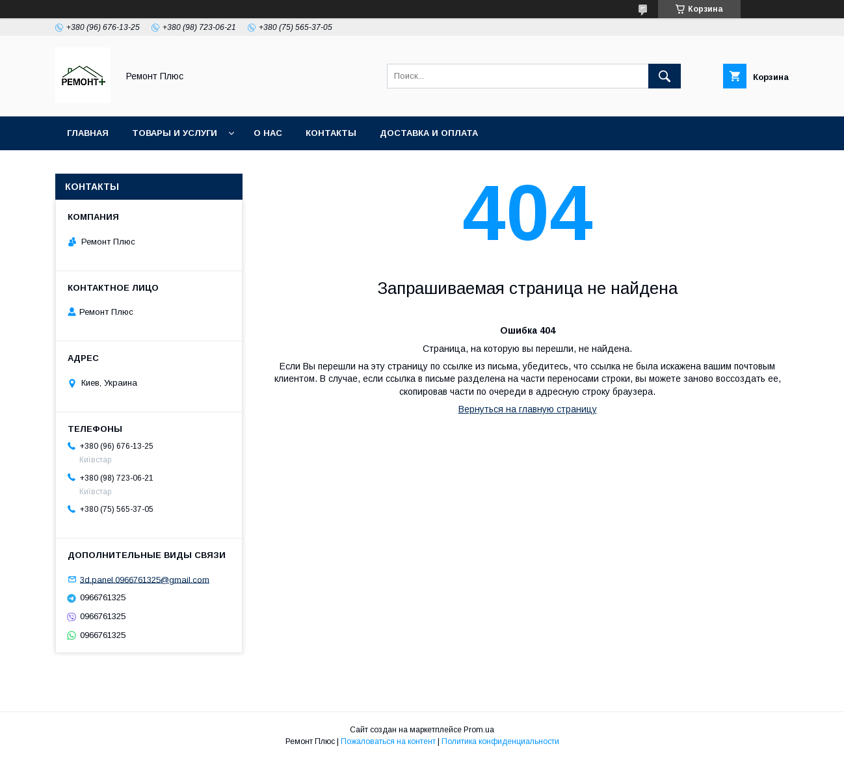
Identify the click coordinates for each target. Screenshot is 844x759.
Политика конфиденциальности (500, 741)
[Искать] (664, 76)
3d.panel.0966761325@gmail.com (144, 579)
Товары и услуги (174, 133)
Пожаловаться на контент (388, 741)
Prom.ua (479, 729)
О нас (268, 133)
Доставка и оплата (429, 133)
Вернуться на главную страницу (527, 409)
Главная (88, 133)
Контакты (331, 133)
